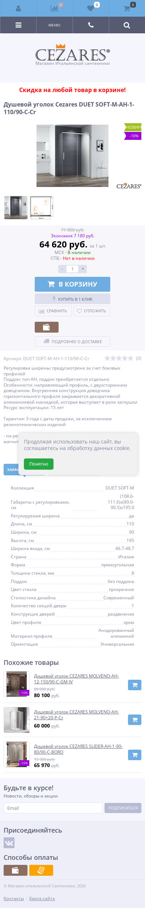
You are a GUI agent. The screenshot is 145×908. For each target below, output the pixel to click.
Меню (54, 25)
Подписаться (123, 808)
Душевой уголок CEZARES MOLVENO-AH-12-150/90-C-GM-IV (76, 678)
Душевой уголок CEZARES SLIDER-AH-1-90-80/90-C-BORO (78, 749)
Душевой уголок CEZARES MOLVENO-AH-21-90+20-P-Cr (76, 714)
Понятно (38, 464)
